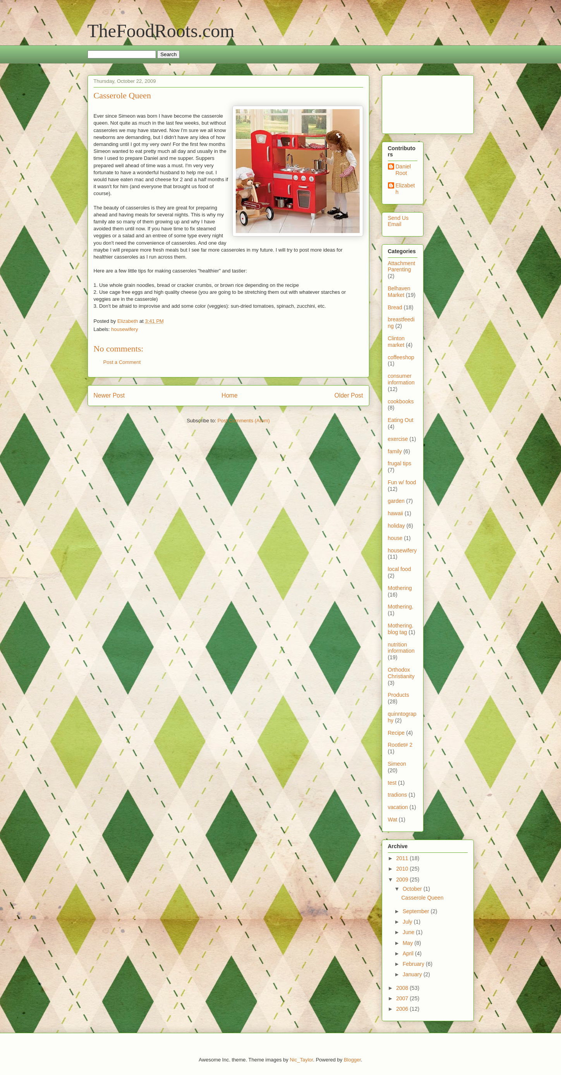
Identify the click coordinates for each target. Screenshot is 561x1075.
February (414, 964)
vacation (398, 807)
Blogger (352, 1060)
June (409, 932)
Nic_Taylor (301, 1060)
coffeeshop (401, 357)
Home (229, 395)
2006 (403, 1009)
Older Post (349, 395)
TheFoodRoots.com (161, 31)
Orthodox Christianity (401, 673)
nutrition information (401, 647)
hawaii (395, 513)
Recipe (396, 733)
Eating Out (400, 420)
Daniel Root (403, 169)
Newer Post (109, 395)
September (417, 911)
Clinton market (396, 341)
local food (399, 569)
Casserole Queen (422, 898)
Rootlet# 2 (400, 745)
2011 (403, 858)
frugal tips (400, 463)
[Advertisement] (412, 102)
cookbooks (401, 401)
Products (398, 695)
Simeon (397, 764)
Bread (395, 307)
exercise (398, 439)
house (395, 538)
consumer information (401, 379)
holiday (396, 526)
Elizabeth (405, 188)
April (409, 953)
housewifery (124, 329)
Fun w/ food (402, 482)
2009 (403, 879)
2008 (403, 988)
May (408, 943)
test (392, 783)
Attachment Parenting (401, 266)
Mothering (400, 588)
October (413, 889)
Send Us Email (398, 221)
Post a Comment (122, 362)
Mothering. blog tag (400, 628)
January (413, 974)
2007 (403, 998)
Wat (392, 819)
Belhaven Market (399, 291)
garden (396, 501)
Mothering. (400, 607)
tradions (397, 795)
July (408, 922)
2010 (403, 869)
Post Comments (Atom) (244, 420)
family (395, 451)
